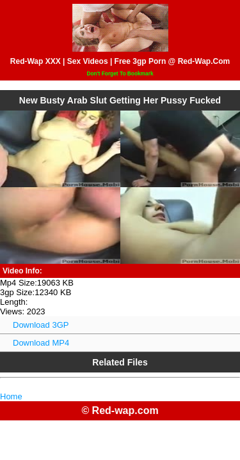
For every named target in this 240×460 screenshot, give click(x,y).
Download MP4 (41, 343)
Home (11, 396)
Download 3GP (40, 325)
